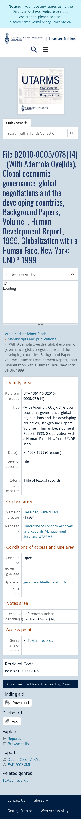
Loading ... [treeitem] (11, 288)
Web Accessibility (54, 810)
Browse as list (16, 743)
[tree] (40, 302)
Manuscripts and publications (32, 339)
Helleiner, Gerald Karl (40, 512)
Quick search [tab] (16, 122)
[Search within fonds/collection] (36, 133)
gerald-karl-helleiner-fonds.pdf (48, 582)
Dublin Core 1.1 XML (21, 759)
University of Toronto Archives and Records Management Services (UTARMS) (48, 531)
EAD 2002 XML (17, 764)
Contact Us (16, 800)
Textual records (40, 640)
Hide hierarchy (20, 274)
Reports (12, 738)
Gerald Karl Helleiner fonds (25, 333)
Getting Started (19, 810)
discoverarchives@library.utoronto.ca (40, 22)
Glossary (40, 800)
